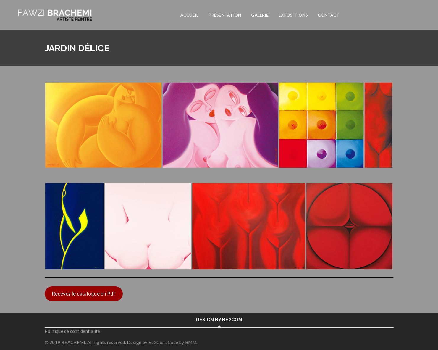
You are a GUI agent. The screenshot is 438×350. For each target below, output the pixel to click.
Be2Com (157, 342)
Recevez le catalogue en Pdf (84, 294)
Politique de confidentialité (72, 331)
